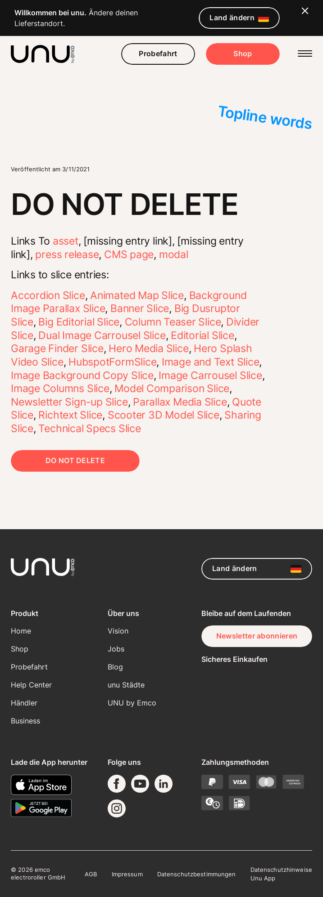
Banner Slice (139, 308)
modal (173, 254)
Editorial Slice (202, 335)
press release (67, 254)
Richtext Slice (70, 415)
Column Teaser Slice (173, 322)
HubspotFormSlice (112, 362)
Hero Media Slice (148, 348)
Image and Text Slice (210, 362)
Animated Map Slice (137, 295)
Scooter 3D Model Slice (163, 415)
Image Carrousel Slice (210, 375)
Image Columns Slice (60, 388)
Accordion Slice (48, 295)
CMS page (129, 254)
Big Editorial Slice (78, 322)
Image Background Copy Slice (82, 375)
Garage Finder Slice (57, 348)
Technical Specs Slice (89, 428)
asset (65, 241)
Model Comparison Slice (171, 388)
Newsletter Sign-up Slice (69, 402)
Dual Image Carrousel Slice (101, 335)
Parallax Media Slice (180, 402)
